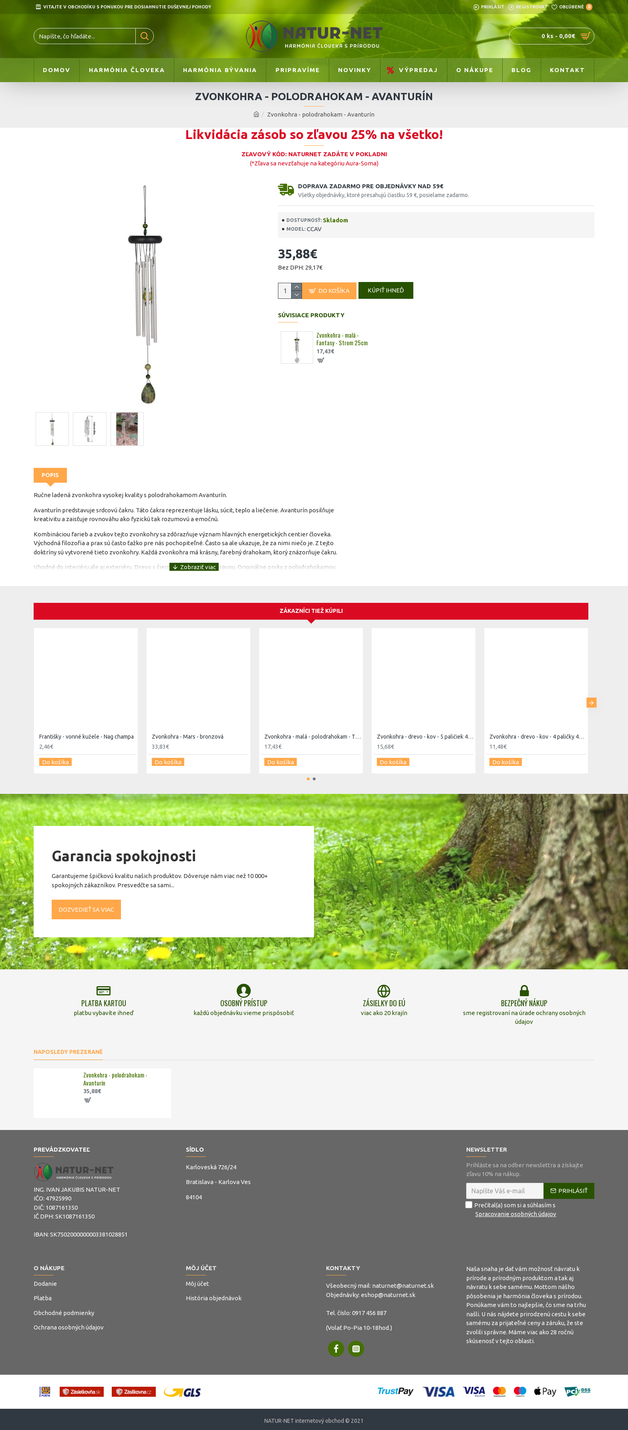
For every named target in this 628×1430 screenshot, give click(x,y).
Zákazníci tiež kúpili (311, 603)
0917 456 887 (369, 1309)
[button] (591, 694)
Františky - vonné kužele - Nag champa (86, 729)
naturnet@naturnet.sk (403, 1282)
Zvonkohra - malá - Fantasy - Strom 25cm (342, 342)
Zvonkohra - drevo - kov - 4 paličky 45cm (537, 729)
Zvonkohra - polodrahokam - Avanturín (115, 1076)
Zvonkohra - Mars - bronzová (187, 729)
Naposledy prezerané (68, 1048)
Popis (50, 475)
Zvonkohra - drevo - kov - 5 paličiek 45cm (425, 729)
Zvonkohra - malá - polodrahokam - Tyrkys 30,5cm (312, 729)
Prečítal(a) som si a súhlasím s (512, 1207)
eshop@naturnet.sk (388, 1291)
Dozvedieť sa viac (86, 898)
